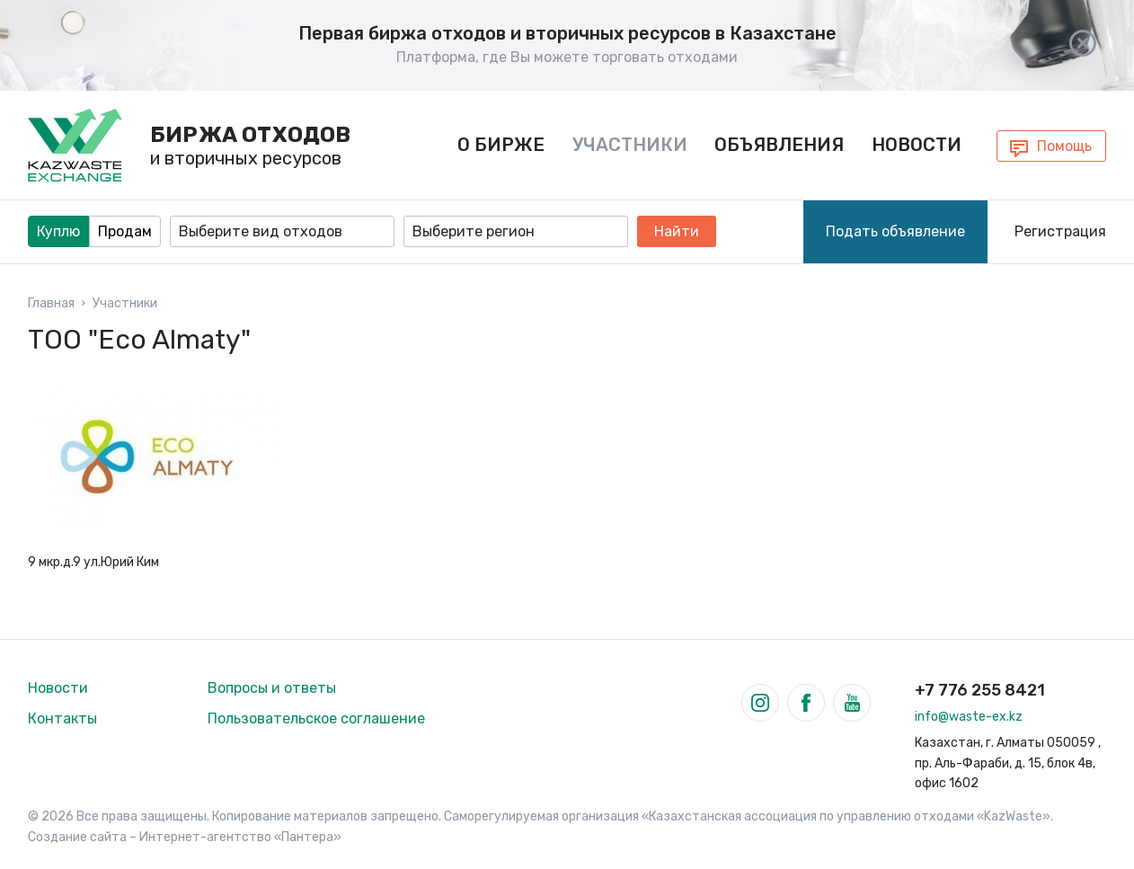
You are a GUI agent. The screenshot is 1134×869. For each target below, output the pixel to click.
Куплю (58, 229)
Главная (51, 302)
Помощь (1064, 145)
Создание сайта (77, 836)
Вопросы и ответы (272, 687)
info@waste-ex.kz (969, 715)
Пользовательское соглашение (316, 717)
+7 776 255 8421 (980, 689)
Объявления (779, 144)
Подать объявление (895, 229)
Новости (916, 144)
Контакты (62, 717)
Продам (125, 229)
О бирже (501, 144)
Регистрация (1060, 229)
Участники (629, 144)
